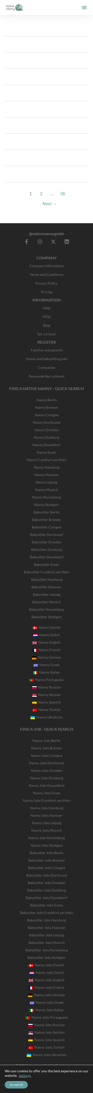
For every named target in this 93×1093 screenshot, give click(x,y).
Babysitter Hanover (46, 587)
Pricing (46, 292)
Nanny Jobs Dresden (46, 770)
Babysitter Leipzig (46, 594)
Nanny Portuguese (46, 680)
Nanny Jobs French (46, 987)
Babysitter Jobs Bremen (46, 860)
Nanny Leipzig (46, 482)
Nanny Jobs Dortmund (46, 763)
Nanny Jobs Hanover (46, 815)
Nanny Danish (47, 627)
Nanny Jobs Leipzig (46, 823)
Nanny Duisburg (46, 437)
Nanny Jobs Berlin (46, 740)
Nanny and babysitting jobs (46, 359)
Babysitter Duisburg (46, 549)
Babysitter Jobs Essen (46, 905)
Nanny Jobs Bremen (46, 748)
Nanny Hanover (46, 475)
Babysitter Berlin (46, 512)
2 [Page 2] (41, 193)
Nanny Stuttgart (46, 504)
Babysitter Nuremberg (46, 609)
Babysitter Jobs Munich (47, 942)
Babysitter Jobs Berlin (46, 853)
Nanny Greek (46, 665)
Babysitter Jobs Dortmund (46, 875)
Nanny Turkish (46, 709)
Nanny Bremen (46, 407)
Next (50, 203)
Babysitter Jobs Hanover (46, 927)
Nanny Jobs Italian (47, 1010)
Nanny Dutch (46, 635)
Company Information (47, 266)
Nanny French (47, 650)
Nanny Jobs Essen (46, 793)
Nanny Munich (46, 490)
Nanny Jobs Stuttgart (47, 845)
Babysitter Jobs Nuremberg (47, 950)
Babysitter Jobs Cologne (46, 868)
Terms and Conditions (46, 274)
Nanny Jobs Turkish (46, 1047)
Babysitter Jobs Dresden (46, 883)
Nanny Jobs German (46, 995)
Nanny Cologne (47, 415)
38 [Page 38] (62, 193)
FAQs (46, 316)
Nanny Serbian (46, 695)
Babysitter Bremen (46, 519)
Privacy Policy (46, 283)
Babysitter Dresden (47, 542)
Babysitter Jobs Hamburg (46, 920)
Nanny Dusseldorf (46, 445)
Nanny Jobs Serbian (47, 1032)
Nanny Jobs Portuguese (47, 1017)
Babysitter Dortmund (46, 534)
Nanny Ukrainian (46, 717)
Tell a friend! (46, 334)
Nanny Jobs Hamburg (46, 808)
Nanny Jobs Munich (46, 830)
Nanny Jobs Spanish (46, 1040)
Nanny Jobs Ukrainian (46, 1055)
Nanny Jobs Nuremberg (46, 838)
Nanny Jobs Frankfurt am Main (46, 800)
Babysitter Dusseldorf (46, 557)
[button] (84, 7)
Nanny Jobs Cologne (46, 755)
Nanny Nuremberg (46, 497)
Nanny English (46, 642)
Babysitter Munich (46, 602)
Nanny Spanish (46, 702)
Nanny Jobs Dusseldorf (46, 785)
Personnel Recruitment (46, 376)
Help (46, 308)
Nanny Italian (46, 672)
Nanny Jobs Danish (46, 965)
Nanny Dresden (46, 430)
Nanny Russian (46, 687)
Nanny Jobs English (46, 980)
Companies (46, 367)
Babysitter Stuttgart (46, 617)
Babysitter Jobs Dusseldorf (46, 897)
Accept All (16, 1085)
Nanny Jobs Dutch (47, 972)
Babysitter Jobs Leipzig (46, 935)
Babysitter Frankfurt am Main (46, 572)
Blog (46, 325)
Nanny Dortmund (46, 422)
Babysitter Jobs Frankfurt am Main (46, 912)
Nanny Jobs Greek (46, 1002)
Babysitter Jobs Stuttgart (46, 957)
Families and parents (46, 350)
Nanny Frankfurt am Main (46, 460)
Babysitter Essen (46, 564)
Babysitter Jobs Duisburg (46, 890)
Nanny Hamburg (46, 467)
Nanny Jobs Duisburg (46, 778)
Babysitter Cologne (46, 527)
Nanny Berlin (46, 400)
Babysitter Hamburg (46, 579)
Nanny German (46, 657)
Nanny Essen (46, 452)
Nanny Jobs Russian (46, 1025)
